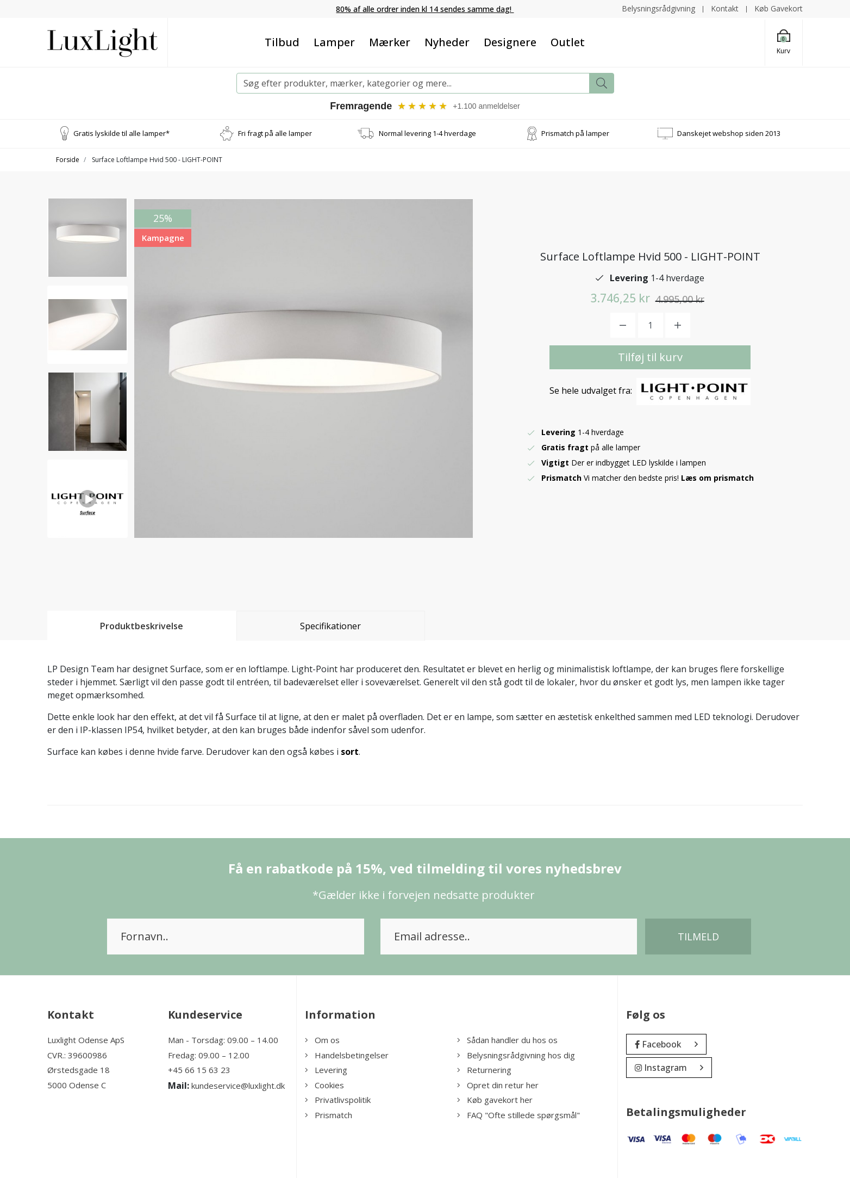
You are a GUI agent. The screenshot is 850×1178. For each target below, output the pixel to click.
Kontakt (725, 8)
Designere (510, 42)
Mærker (389, 42)
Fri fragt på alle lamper (275, 133)
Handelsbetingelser (347, 1055)
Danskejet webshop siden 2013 (728, 133)
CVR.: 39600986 (77, 1055)
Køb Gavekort (778, 8)
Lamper (334, 42)
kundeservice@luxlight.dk (238, 1085)
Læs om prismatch (717, 478)
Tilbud (282, 42)
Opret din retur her (498, 1085)
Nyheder (447, 42)
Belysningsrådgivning (658, 8)
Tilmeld (698, 936)
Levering (326, 1069)
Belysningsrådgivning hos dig (516, 1055)
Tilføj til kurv (650, 357)
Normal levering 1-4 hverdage (427, 133)
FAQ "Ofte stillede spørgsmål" (518, 1114)
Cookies (324, 1085)
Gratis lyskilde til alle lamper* (121, 133)
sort (350, 752)
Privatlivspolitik (338, 1099)
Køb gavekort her (495, 1099)
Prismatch (328, 1114)
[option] (87, 237)
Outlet (568, 42)
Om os (322, 1039)
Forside (67, 159)
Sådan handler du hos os (507, 1039)
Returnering (484, 1069)
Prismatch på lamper (575, 133)
